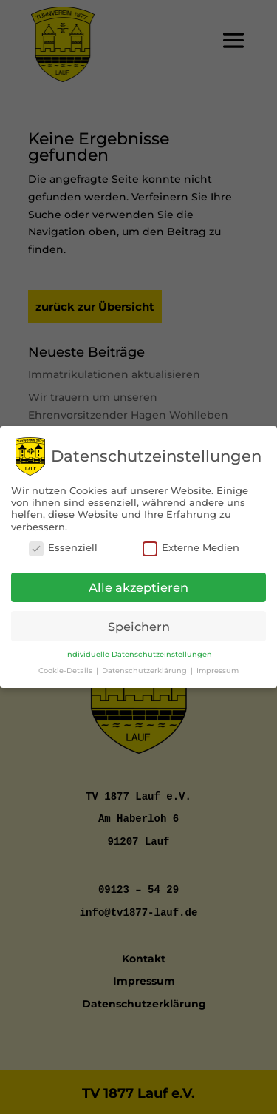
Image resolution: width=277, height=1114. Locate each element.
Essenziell (63, 543)
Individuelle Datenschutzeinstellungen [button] (138, 650)
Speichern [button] (139, 622)
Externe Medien (191, 543)
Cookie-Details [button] (66, 666)
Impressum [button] (217, 666)
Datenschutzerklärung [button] (145, 666)
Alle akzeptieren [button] (138, 582)
